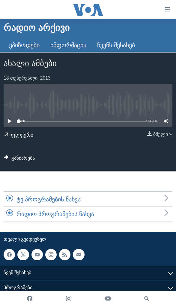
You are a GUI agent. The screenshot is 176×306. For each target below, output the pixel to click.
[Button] (19, 159)
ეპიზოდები (24, 45)
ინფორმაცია (68, 45)
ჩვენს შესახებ (116, 45)
